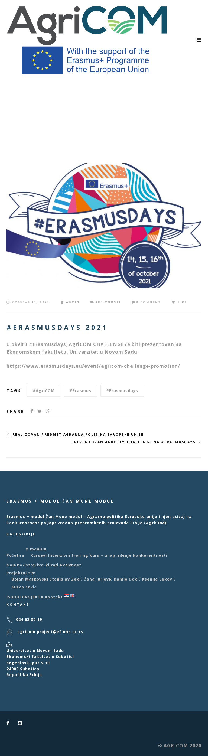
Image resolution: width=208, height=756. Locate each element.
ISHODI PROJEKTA (25, 596)
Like (179, 302)
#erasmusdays (122, 390)
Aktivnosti (108, 302)
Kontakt (54, 596)
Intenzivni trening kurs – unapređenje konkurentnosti (107, 555)
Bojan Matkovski (30, 579)
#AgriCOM (44, 390)
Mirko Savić (24, 586)
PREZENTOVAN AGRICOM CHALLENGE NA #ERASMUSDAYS (134, 442)
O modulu (35, 549)
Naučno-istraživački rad (32, 565)
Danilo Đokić (127, 579)
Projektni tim (21, 572)
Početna (15, 555)
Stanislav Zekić (66, 579)
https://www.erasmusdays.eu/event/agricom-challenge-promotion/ (93, 366)
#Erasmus (80, 390)
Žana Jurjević (98, 579)
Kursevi (39, 555)
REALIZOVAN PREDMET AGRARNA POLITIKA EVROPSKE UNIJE (78, 434)
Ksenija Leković (159, 579)
